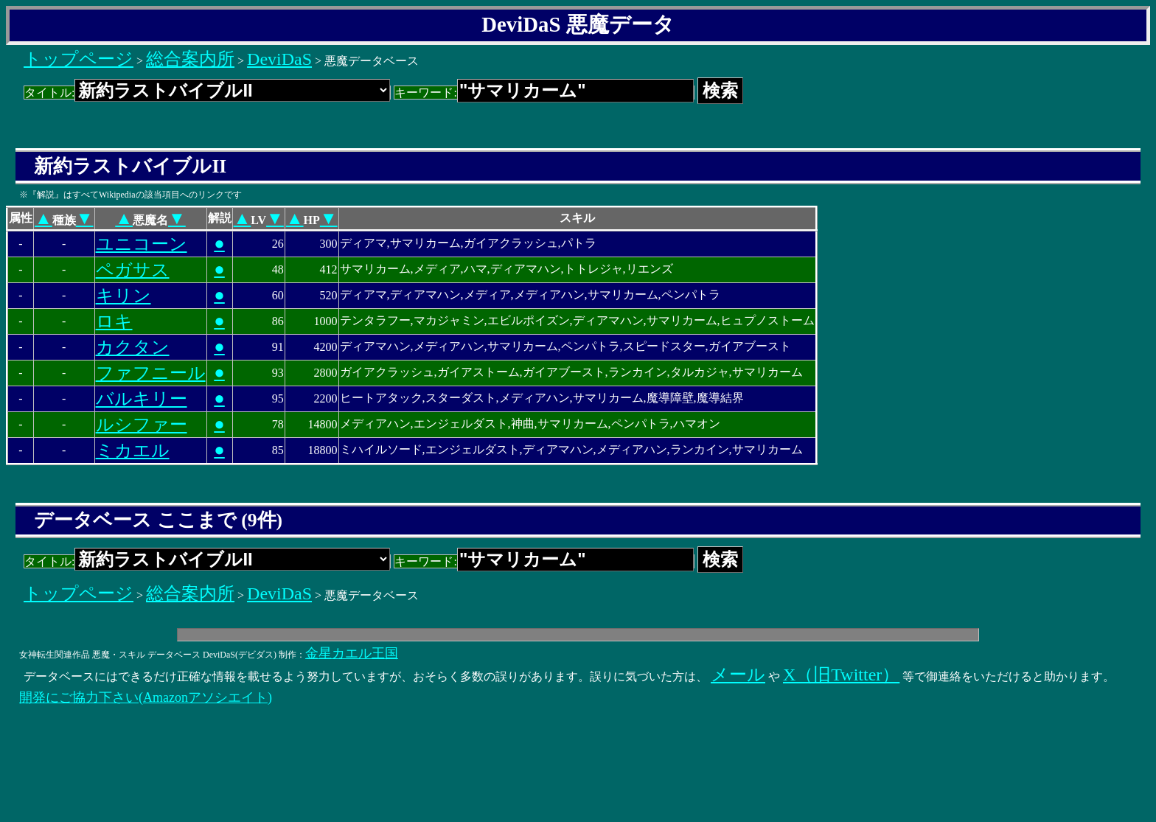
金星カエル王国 (351, 653)
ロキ (114, 321)
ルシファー (141, 424)
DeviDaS (279, 59)
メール (738, 674)
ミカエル (133, 450)
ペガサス (133, 269)
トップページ (78, 59)
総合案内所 (190, 59)
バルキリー (141, 398)
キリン (123, 295)
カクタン (133, 347)
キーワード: (543, 93)
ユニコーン (141, 244)
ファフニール (151, 373)
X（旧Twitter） (841, 674)
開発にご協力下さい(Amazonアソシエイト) (145, 697)
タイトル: (207, 93)
